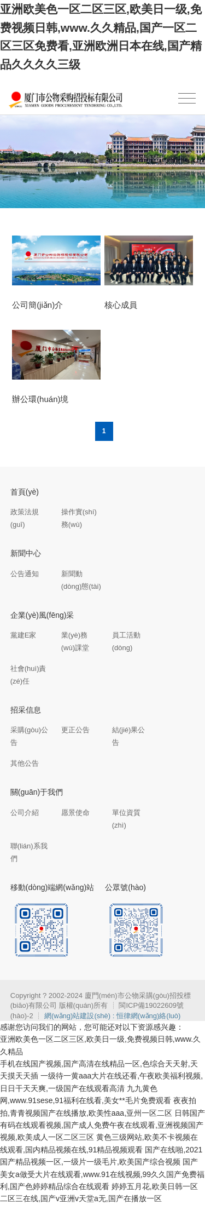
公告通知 (24, 574)
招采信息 (25, 709)
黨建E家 (23, 635)
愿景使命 (75, 812)
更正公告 (75, 730)
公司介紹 (24, 812)
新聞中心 (25, 553)
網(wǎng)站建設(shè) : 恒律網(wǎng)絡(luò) (112, 1016)
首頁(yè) (24, 491)
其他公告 (24, 763)
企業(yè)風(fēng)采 (42, 615)
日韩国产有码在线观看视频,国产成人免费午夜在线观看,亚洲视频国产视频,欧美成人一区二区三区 (102, 1125)
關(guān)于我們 (36, 792)
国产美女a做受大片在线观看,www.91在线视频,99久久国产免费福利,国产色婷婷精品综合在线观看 (102, 1174)
